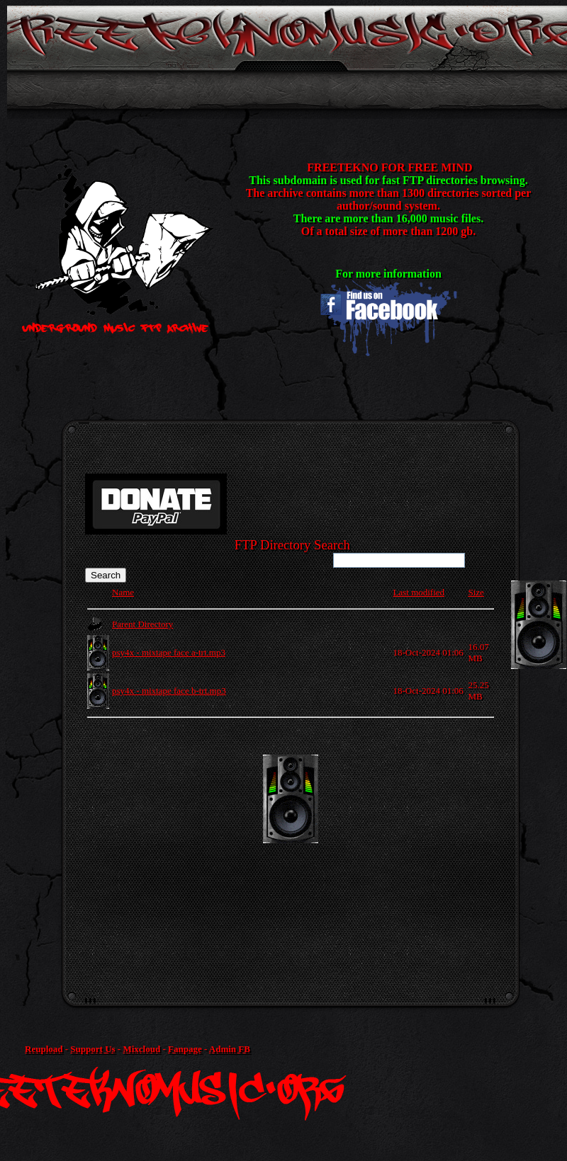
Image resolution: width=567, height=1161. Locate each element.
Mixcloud (141, 1048)
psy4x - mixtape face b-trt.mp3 (169, 690)
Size (475, 592)
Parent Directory (142, 624)
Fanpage (185, 1048)
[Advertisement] (292, 854)
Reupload (43, 1048)
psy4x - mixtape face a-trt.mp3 (168, 652)
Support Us (92, 1048)
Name (123, 592)
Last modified (419, 592)
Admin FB (229, 1048)
